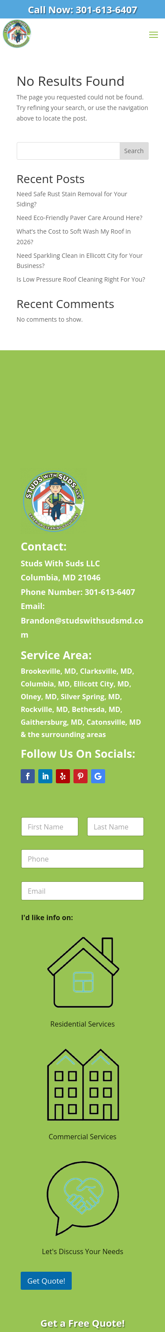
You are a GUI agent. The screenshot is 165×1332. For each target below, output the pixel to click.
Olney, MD (39, 696)
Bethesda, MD (96, 709)
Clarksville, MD (106, 671)
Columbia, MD (45, 684)
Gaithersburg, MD (52, 722)
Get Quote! (46, 1281)
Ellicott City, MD (101, 684)
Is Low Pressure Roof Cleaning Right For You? (81, 279)
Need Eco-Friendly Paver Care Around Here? (80, 217)
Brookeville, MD (48, 671)
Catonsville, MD (113, 722)
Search (133, 151)
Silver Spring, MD (90, 696)
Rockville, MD (44, 709)
